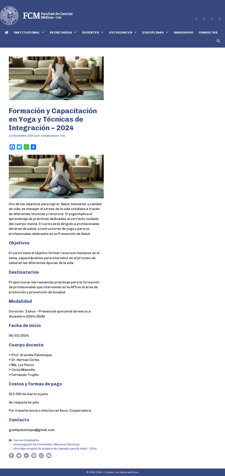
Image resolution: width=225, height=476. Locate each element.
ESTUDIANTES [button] (124, 32)
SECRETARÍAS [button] (64, 32)
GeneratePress (129, 472)
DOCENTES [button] (94, 32)
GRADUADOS (183, 32)
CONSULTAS (208, 32)
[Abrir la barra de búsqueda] (218, 41)
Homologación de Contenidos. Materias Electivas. (46, 444)
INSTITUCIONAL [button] (30, 32)
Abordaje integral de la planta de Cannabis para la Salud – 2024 (55, 448)
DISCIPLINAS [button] (156, 32)
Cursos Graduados (26, 440)
